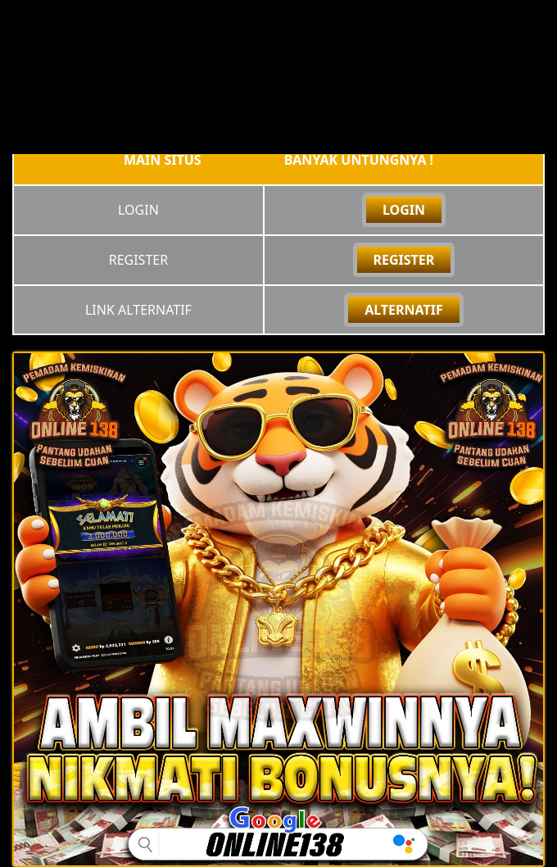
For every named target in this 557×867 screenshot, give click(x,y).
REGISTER (404, 260)
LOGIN (404, 210)
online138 (243, 160)
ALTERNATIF (404, 310)
